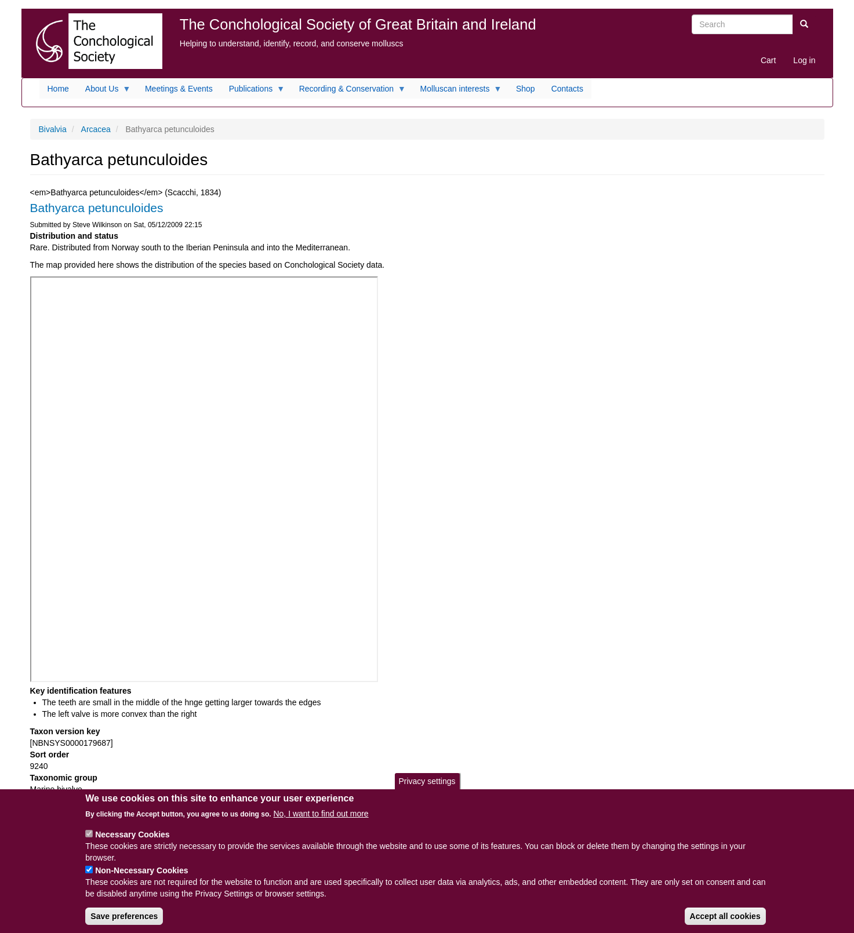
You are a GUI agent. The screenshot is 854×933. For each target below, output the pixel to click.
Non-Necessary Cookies (141, 870)
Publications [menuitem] (253, 91)
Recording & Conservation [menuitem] (348, 91)
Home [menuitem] (58, 88)
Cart (768, 60)
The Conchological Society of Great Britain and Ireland (358, 24)
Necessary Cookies (132, 834)
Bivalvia (53, 129)
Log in (804, 60)
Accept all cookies (725, 916)
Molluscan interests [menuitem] (457, 91)
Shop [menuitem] (525, 88)
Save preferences (124, 916)
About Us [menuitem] (104, 91)
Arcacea (96, 129)
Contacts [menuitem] (567, 88)
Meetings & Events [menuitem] (179, 88)
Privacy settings (426, 781)
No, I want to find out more (320, 813)
